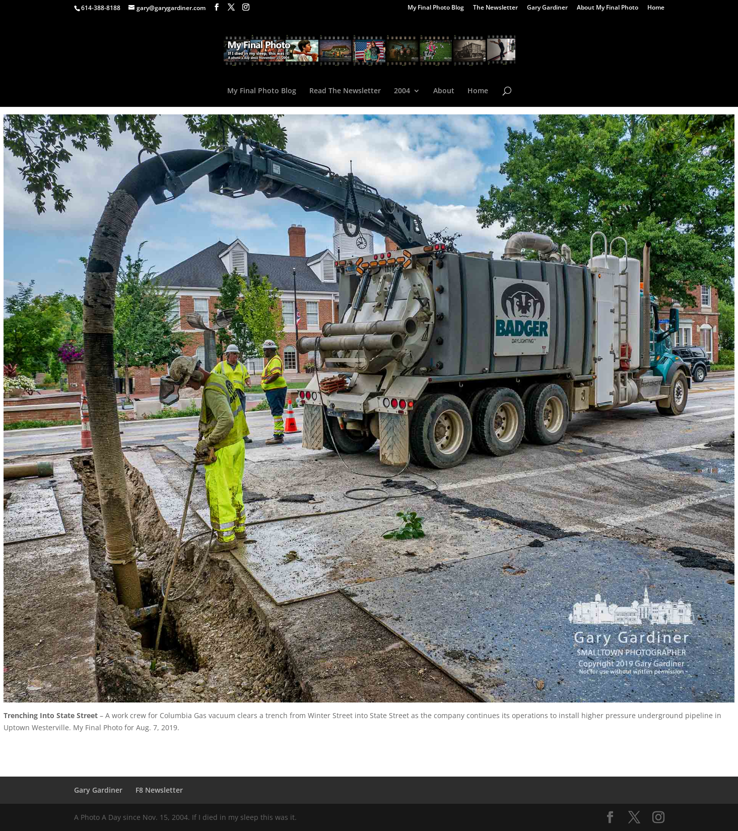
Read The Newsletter (345, 91)
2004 (402, 91)
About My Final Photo (607, 8)
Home (655, 8)
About (443, 91)
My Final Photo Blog (436, 8)
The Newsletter (495, 8)
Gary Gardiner (547, 8)
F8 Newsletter (159, 790)
